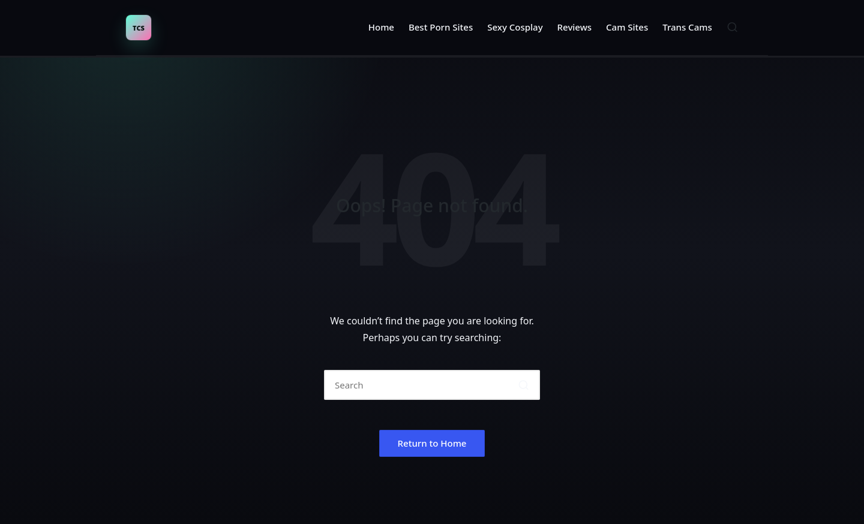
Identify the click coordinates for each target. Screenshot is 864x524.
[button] (523, 385)
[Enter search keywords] (432, 385)
